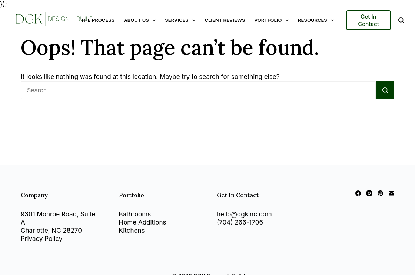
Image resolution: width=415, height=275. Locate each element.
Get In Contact (368, 20)
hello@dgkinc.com (244, 214)
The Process (98, 20)
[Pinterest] (380, 193)
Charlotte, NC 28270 (51, 230)
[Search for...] (198, 90)
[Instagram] (369, 193)
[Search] (401, 20)
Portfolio (273, 20)
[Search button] (385, 90)
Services (181, 20)
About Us (141, 20)
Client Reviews (225, 20)
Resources (317, 20)
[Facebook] (358, 193)
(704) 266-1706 (240, 222)
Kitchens (132, 230)
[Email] (391, 193)
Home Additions (142, 222)
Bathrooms (135, 214)
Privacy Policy (41, 238)
